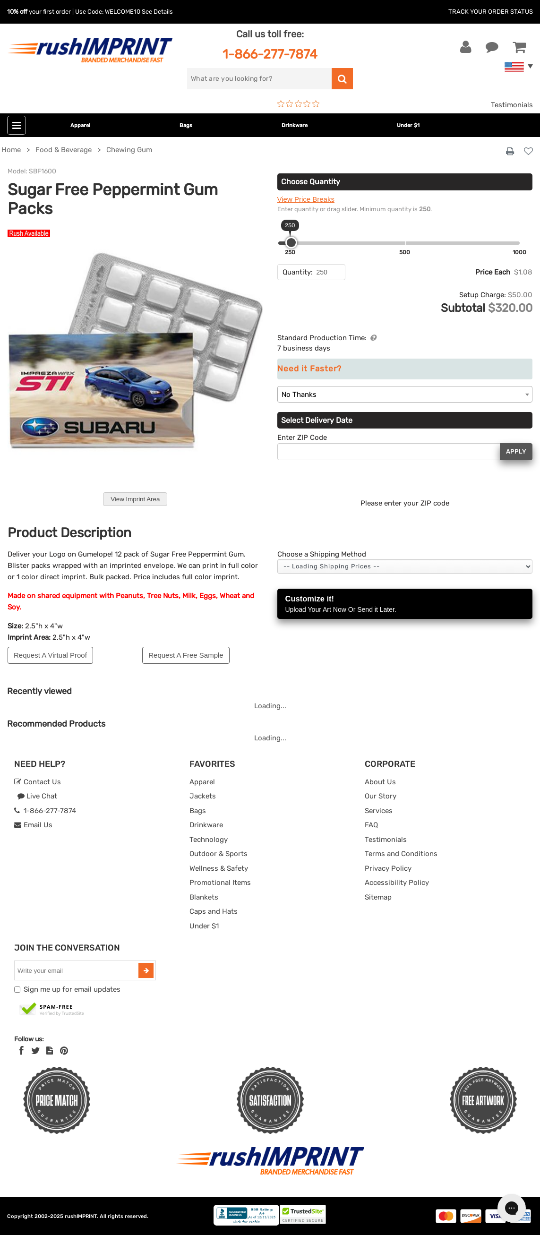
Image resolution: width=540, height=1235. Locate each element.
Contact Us (37, 782)
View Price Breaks (305, 199)
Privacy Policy (388, 868)
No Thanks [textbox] (299, 394)
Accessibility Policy (397, 882)
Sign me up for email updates (72, 989)
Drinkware (295, 125)
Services (379, 810)
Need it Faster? (309, 368)
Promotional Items (220, 882)
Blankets (203, 897)
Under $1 (408, 125)
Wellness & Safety (218, 868)
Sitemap (378, 897)
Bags (186, 125)
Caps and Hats (213, 911)
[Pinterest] (64, 1050)
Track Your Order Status (490, 11)
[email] (77, 970)
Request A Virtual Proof (50, 655)
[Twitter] (35, 1050)
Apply (516, 451)
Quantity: (298, 272)
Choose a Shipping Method (321, 554)
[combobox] (405, 394)
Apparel (80, 125)
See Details (157, 11)
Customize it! (405, 604)
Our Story (380, 796)
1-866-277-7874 (270, 54)
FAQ (371, 825)
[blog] (49, 1050)
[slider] (291, 243)
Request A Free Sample (185, 655)
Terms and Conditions (401, 853)
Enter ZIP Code (302, 437)
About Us (380, 782)
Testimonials (512, 105)
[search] (259, 78)
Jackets (202, 796)
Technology (208, 839)
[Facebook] (21, 1050)
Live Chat (37, 796)
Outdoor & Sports (218, 853)
